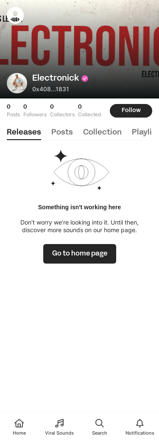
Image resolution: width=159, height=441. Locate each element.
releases (24, 132)
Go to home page (79, 254)
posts (62, 132)
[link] (79, 254)
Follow (131, 110)
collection (102, 132)
